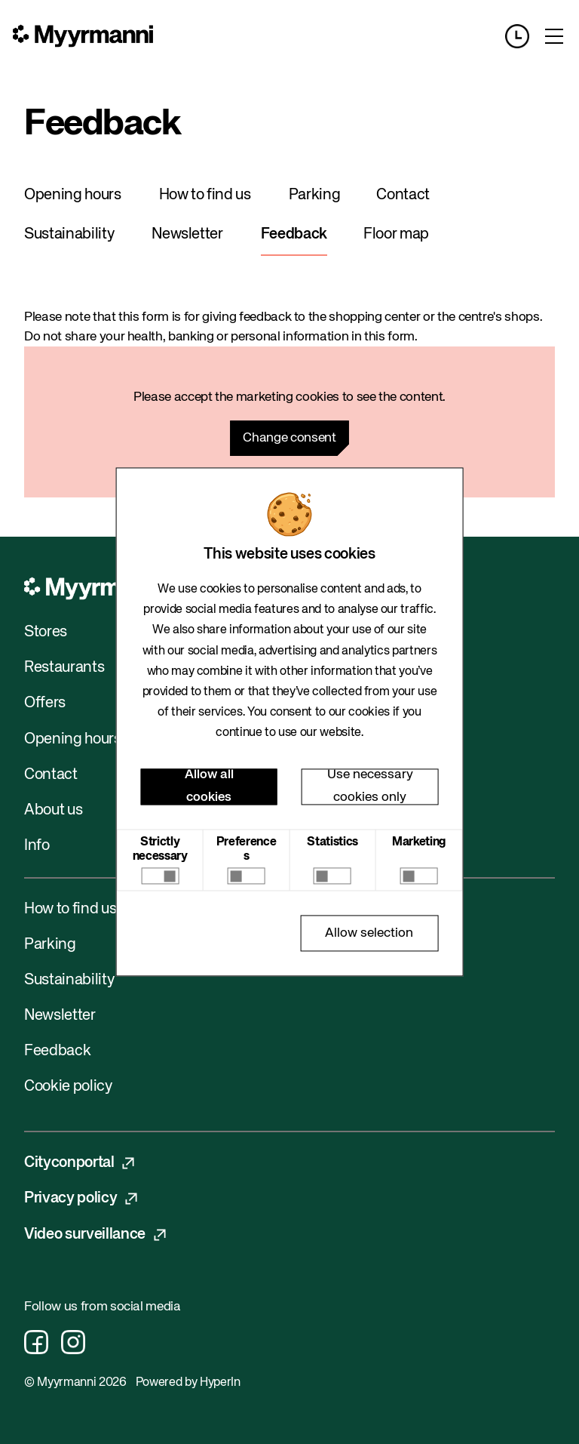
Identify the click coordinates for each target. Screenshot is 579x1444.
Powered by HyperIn (188, 1383)
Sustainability (69, 234)
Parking (315, 195)
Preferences (246, 849)
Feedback (294, 234)
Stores (45, 632)
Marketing (419, 842)
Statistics (332, 842)
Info (37, 846)
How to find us (205, 195)
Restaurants (64, 668)
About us (53, 810)
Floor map (396, 234)
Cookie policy (68, 1087)
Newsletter (187, 234)
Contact (403, 195)
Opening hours (72, 195)
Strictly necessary (160, 849)
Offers (45, 703)
